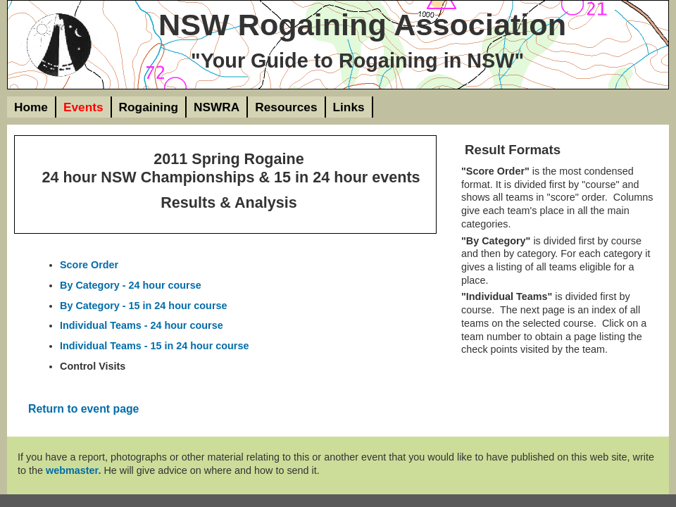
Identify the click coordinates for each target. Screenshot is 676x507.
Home (31, 107)
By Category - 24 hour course (130, 285)
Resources (286, 107)
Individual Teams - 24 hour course (141, 325)
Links (349, 107)
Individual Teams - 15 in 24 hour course (154, 345)
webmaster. (73, 470)
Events (83, 107)
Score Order (89, 264)
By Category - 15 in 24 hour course (143, 305)
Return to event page (83, 409)
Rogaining (148, 107)
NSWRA (216, 107)
